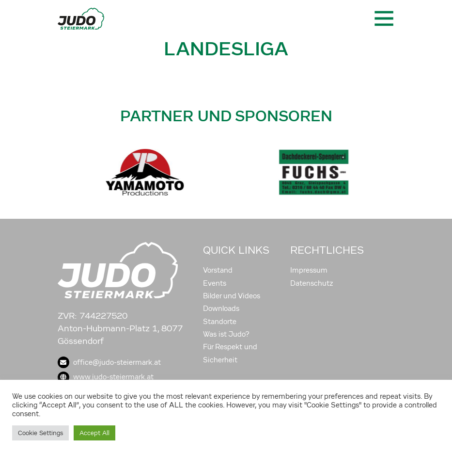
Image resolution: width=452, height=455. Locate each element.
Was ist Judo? (226, 334)
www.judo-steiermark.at (106, 377)
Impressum (308, 270)
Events (214, 283)
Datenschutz (311, 283)
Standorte (219, 321)
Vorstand (218, 270)
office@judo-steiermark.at (109, 362)
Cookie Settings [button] (40, 433)
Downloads (221, 308)
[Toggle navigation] (383, 18)
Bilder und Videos (231, 296)
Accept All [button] (94, 433)
